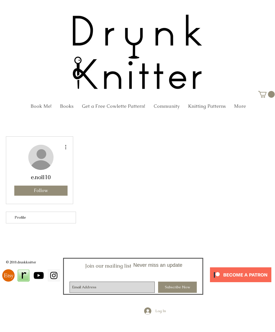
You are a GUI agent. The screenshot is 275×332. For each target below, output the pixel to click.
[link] (266, 94)
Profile (20, 217)
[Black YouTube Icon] (39, 275)
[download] (8, 275)
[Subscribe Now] (177, 287)
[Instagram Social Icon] (54, 275)
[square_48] (23, 275)
